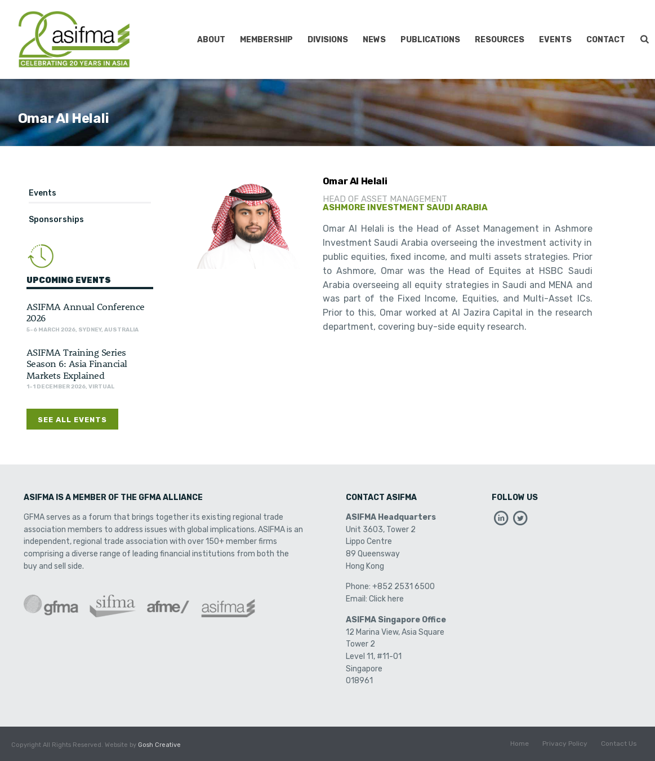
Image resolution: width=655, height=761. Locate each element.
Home (519, 745)
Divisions (328, 40)
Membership (266, 40)
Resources (499, 40)
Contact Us (619, 745)
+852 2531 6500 (403, 586)
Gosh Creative (159, 745)
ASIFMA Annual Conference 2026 (85, 312)
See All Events (72, 419)
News (374, 40)
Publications (430, 40)
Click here (386, 599)
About (211, 40)
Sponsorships (56, 219)
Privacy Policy (564, 745)
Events (555, 40)
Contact (605, 40)
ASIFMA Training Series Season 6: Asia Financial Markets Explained (76, 363)
